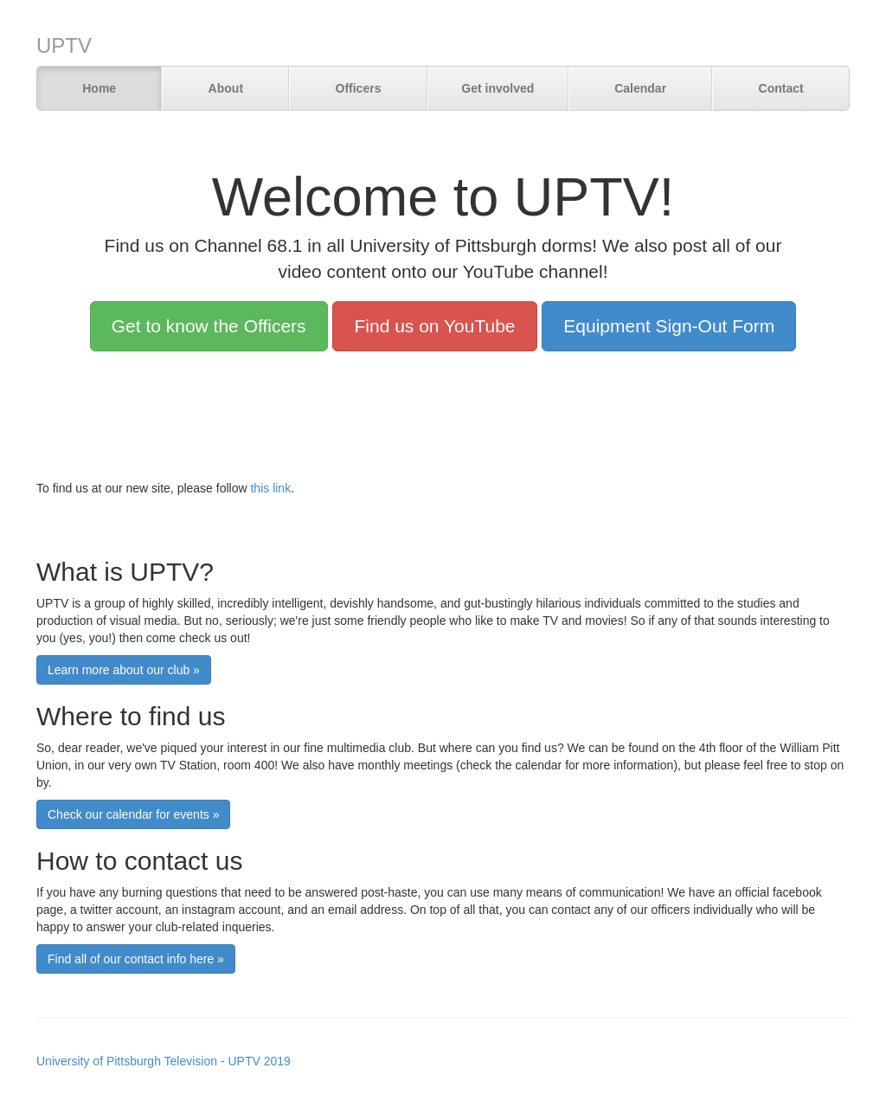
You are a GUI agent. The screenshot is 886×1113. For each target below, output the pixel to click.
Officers (359, 88)
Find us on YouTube (434, 326)
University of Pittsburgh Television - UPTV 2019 (163, 1061)
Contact (781, 88)
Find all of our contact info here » (136, 959)
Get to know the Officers (209, 326)
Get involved (497, 88)
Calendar (640, 88)
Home (99, 88)
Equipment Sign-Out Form (668, 326)
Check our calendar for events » (133, 814)
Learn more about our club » (124, 670)
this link (270, 488)
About (226, 88)
